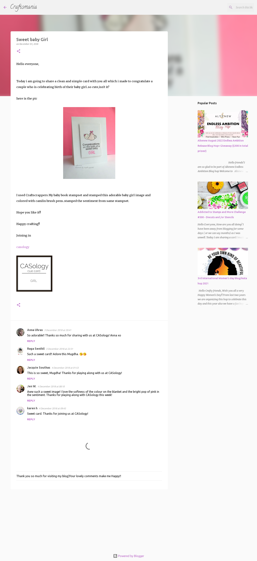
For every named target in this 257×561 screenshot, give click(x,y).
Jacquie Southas (38, 367)
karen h (32, 408)
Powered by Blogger (128, 556)
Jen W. (31, 386)
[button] (18, 51)
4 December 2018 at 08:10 (51, 386)
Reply (31, 341)
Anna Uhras (35, 330)
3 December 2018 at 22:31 (59, 349)
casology (22, 247)
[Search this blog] (235, 7)
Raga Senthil (36, 348)
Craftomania (23, 7)
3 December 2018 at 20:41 (57, 330)
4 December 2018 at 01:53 (65, 367)
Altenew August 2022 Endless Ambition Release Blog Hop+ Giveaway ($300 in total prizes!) (223, 145)
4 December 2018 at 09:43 (52, 408)
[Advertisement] (89, 520)
